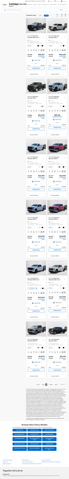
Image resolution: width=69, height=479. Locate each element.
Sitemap (16, 475)
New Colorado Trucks (20, 443)
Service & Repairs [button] (53, 4)
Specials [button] (39, 4)
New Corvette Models (34, 448)
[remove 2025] (40, 16)
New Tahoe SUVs (49, 434)
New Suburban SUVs (19, 438)
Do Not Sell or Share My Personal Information (32, 463)
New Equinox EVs (34, 443)
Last (56, 384)
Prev (43, 384)
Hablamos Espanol (7, 463)
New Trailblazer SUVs (20, 434)
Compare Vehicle (34, 74)
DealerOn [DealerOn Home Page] (12, 475)
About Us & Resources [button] (62, 4)
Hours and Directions (46, 460)
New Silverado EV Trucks (19, 448)
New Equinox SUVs (34, 430)
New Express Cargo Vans (49, 449)
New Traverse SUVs (49, 430)
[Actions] (43, 37)
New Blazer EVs (49, 443)
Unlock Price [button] (36, 68)
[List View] (65, 15)
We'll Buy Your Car (45, 4)
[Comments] (41, 50)
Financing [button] (35, 4)
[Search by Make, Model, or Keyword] (32, 10)
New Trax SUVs (19, 430)
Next (51, 384)
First (38, 384)
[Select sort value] (58, 15)
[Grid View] (62, 15)
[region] (36, 65)
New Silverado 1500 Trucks (34, 439)
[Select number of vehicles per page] (63, 384)
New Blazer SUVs (34, 434)
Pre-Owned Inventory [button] (28, 4)
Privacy (20, 475)
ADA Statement (25, 460)
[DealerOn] (6, 474)
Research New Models (7, 460)
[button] (44, 25)
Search (61, 9)
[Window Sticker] (44, 50)
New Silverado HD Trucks (49, 439)
